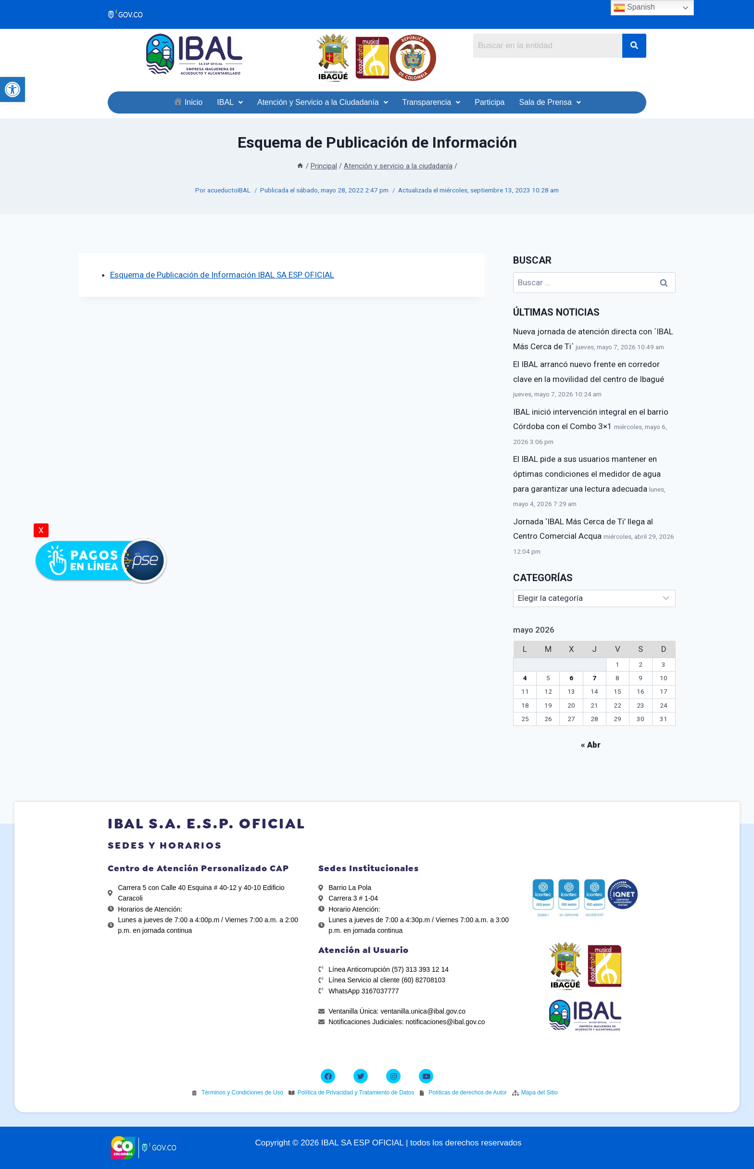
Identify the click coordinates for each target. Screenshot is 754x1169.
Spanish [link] (634, 7)
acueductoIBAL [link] (229, 190)
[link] (12, 89)
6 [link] (571, 678)
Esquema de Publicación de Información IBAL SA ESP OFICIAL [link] (222, 275)
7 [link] (594, 678)
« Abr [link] (591, 745)
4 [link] (525, 678)
